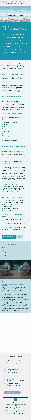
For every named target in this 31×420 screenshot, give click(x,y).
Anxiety (4, 247)
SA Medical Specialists (18, 414)
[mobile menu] (28, 2)
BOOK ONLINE (12, 392)
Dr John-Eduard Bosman (17, 410)
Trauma (4, 255)
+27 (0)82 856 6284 (13, 370)
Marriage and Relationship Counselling (11, 244)
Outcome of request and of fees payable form (15, 408)
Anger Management (7, 252)
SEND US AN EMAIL (14, 372)
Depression (5, 250)
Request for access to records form (15, 404)
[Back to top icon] (15, 399)
